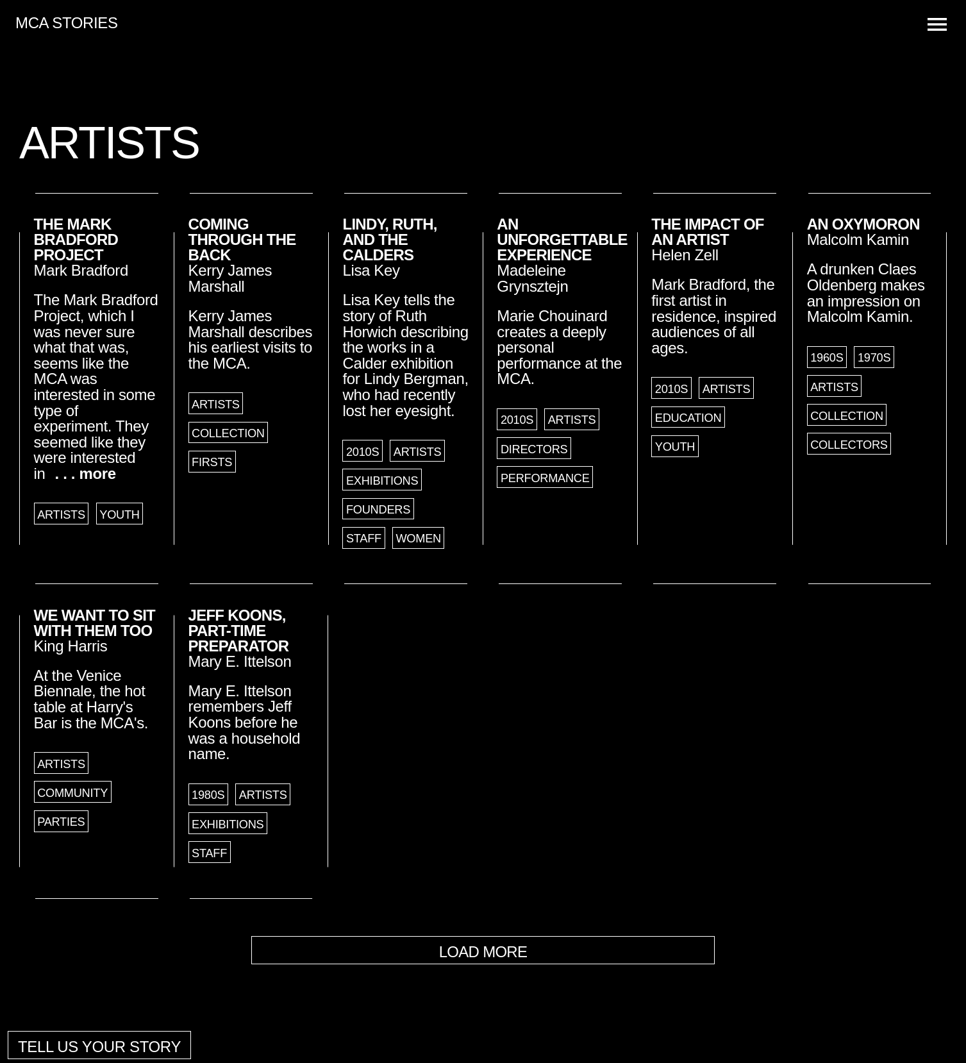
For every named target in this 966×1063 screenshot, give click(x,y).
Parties (61, 822)
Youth (119, 514)
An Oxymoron (863, 224)
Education (688, 418)
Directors (534, 449)
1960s (826, 357)
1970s (874, 357)
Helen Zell (684, 255)
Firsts (212, 462)
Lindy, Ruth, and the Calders (389, 239)
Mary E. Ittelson (240, 661)
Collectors (848, 445)
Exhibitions (382, 480)
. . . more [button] (85, 473)
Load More (483, 951)
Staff (363, 538)
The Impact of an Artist (707, 231)
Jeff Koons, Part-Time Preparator (238, 631)
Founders (378, 509)
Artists (61, 514)
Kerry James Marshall (230, 278)
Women (418, 538)
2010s (362, 452)
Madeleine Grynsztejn (532, 278)
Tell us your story (99, 1046)
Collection (228, 433)
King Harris (71, 646)
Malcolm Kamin (858, 239)
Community (72, 793)
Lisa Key (370, 270)
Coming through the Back (242, 239)
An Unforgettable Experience (562, 239)
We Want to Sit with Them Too (94, 623)
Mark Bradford (81, 270)
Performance (545, 478)
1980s (208, 795)
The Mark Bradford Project (76, 239)
